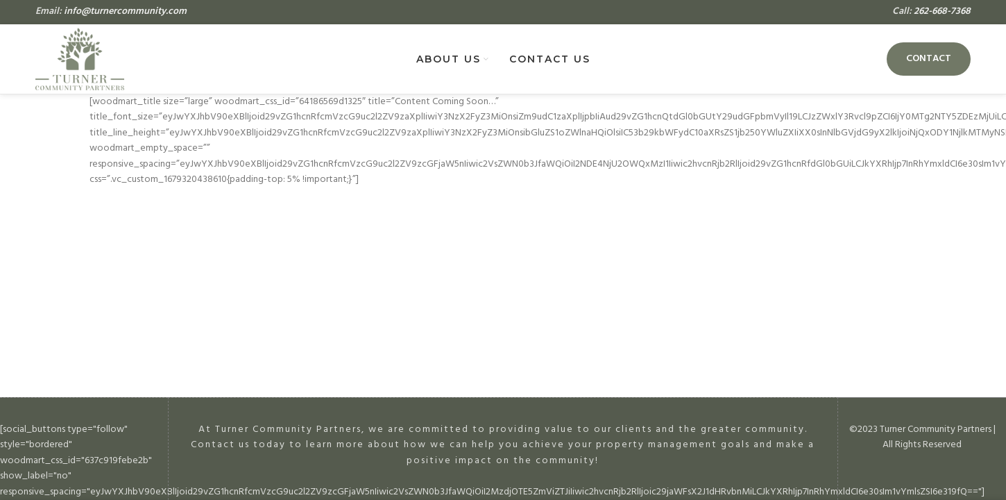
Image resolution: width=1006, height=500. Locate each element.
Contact (928, 59)
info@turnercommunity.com (125, 11)
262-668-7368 (942, 11)
